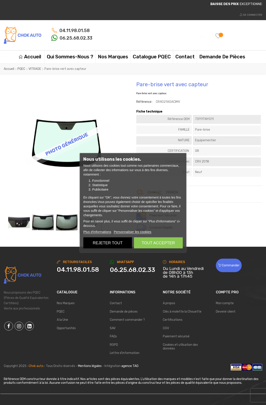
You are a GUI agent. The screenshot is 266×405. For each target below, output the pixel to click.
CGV (166, 328)
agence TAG (130, 366)
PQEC (61, 311)
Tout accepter (158, 243)
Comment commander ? (127, 320)
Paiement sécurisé (176, 336)
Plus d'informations (97, 232)
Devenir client (226, 311)
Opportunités (66, 328)
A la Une (62, 320)
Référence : (144, 102)
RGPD (114, 345)
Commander (228, 265)
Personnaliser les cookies (132, 232)
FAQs (113, 336)
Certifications (172, 320)
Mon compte (225, 303)
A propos (169, 303)
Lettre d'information (124, 353)
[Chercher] (154, 35)
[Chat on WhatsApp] (133, 270)
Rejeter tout (108, 243)
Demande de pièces (124, 311)
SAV (113, 328)
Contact (116, 303)
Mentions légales (90, 366)
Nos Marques (66, 303)
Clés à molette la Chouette (182, 311)
